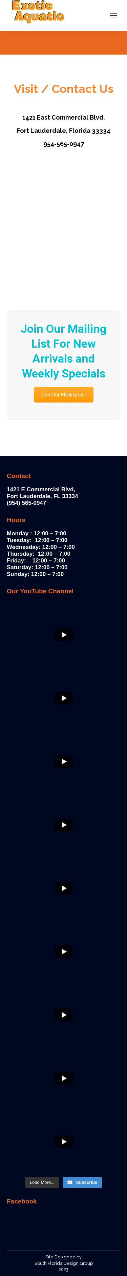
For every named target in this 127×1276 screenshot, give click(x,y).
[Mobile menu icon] (113, 15)
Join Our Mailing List (63, 394)
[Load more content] (42, 1182)
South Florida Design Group (64, 1263)
